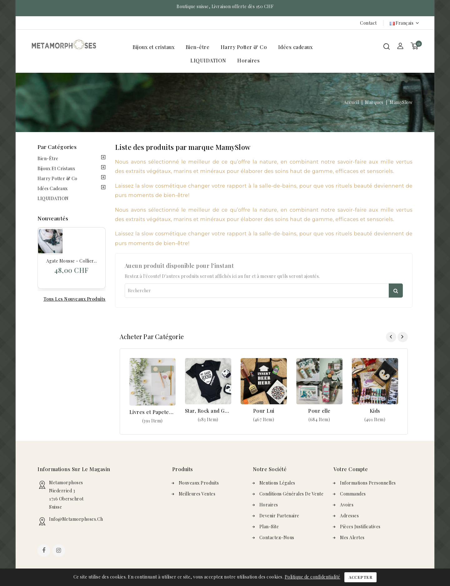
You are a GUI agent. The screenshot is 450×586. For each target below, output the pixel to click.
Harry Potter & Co (244, 47)
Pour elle (319, 410)
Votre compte (350, 469)
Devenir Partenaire (279, 516)
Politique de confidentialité (312, 577)
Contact (368, 23)
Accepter (360, 577)
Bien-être (198, 47)
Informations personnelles (368, 483)
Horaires (248, 60)
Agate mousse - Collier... (71, 261)
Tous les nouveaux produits (74, 299)
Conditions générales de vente (291, 494)
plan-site (269, 526)
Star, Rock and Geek (208, 410)
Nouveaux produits (199, 483)
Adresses (349, 516)
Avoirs (346, 505)
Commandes (353, 494)
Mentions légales (277, 483)
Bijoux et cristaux (153, 47)
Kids (375, 410)
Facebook (44, 551)
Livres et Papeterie (152, 412)
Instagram (59, 551)
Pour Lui (263, 410)
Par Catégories (57, 146)
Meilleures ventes (197, 494)
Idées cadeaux (295, 47)
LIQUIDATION (208, 60)
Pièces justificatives (360, 526)
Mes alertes (352, 537)
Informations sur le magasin (74, 469)
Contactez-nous (276, 537)
